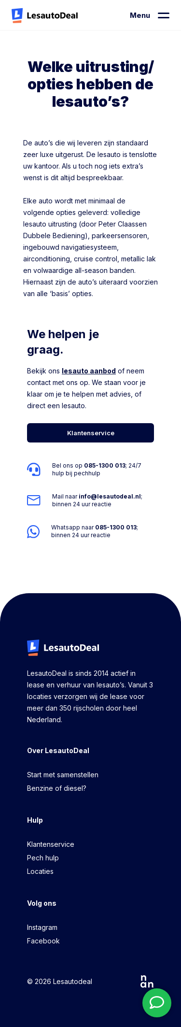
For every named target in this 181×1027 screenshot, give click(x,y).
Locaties (40, 871)
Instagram (42, 927)
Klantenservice (50, 844)
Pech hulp (43, 858)
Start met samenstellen (62, 774)
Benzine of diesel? (56, 788)
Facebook (43, 941)
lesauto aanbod (89, 371)
